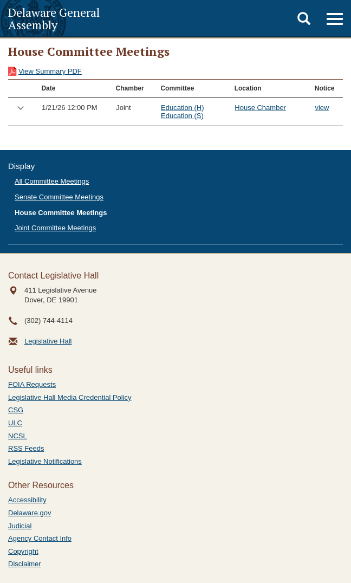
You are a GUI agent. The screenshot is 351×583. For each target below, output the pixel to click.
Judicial (19, 526)
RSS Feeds (26, 448)
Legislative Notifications (45, 461)
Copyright (23, 551)
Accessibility (27, 500)
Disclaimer (24, 564)
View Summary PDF (50, 71)
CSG (15, 410)
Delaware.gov (29, 513)
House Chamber (260, 107)
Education (182, 107)
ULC (15, 423)
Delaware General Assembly (54, 18)
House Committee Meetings (61, 213)
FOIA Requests (32, 384)
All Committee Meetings (52, 181)
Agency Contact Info (40, 538)
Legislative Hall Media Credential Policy (70, 397)
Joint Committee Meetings (55, 228)
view (322, 107)
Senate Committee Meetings (59, 197)
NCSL (17, 436)
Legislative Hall (48, 341)
